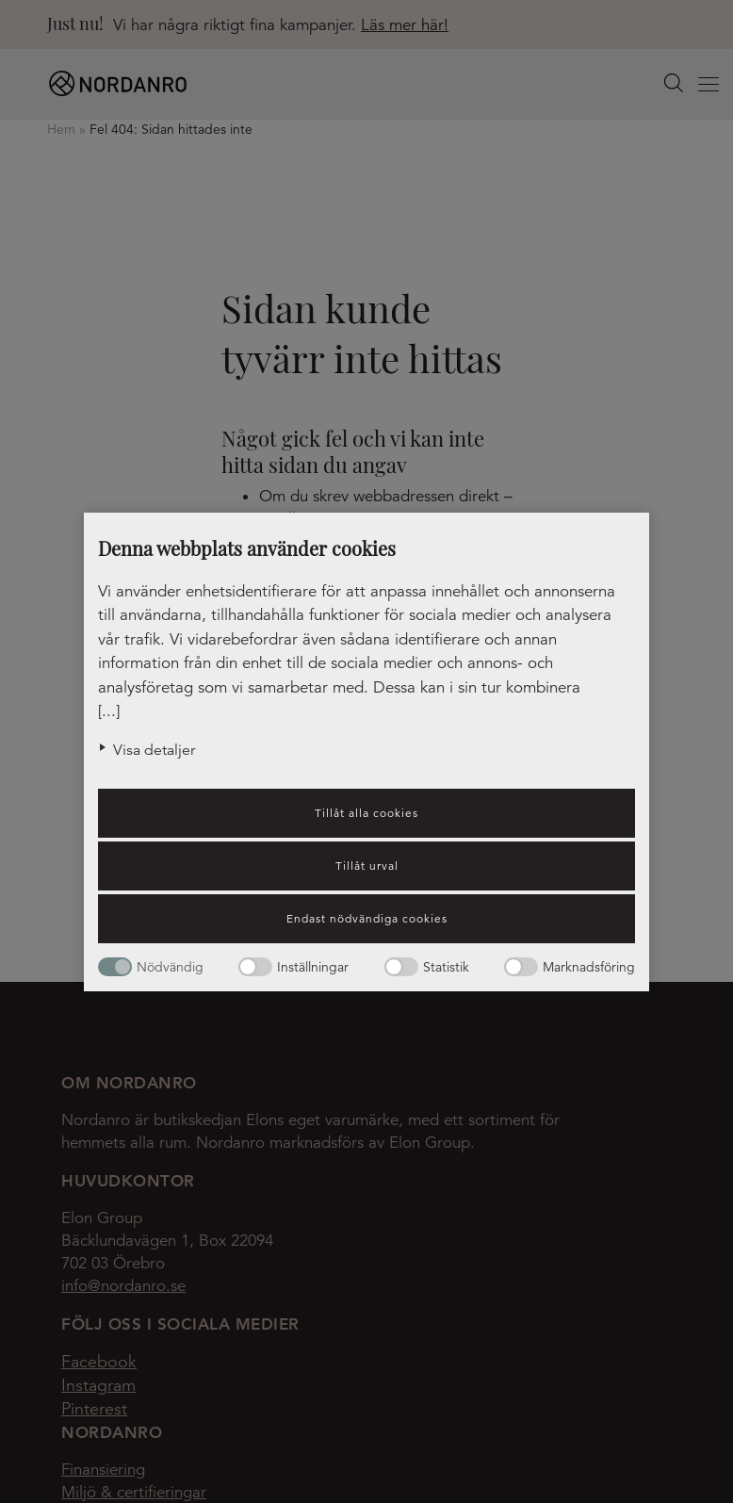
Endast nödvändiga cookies (367, 918)
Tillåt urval (367, 865)
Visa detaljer (154, 750)
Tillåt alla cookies (366, 813)
